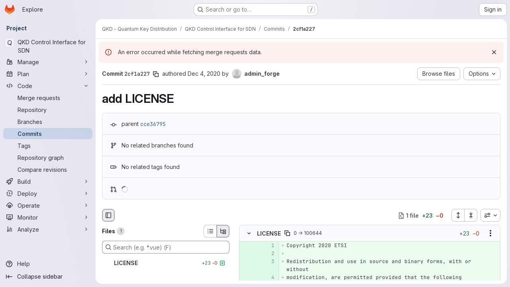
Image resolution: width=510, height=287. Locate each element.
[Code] (47, 85)
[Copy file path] (287, 233)
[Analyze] (47, 229)
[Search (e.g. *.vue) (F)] (166, 247)
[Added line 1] (268, 246)
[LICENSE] (166, 263)
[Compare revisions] (47, 169)
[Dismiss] (494, 52)
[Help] (47, 263)
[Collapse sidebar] (47, 276)
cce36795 (153, 124)
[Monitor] (47, 217)
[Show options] (490, 233)
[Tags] (47, 145)
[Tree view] (223, 231)
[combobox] (490, 215)
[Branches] (47, 121)
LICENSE (269, 233)
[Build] (47, 181)
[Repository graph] (47, 157)
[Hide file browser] (108, 215)
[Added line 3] (268, 262)
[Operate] (47, 205)
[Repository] (47, 109)
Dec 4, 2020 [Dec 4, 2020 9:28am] (204, 73)
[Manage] (47, 61)
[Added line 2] (268, 254)
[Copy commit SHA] (156, 74)
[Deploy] (47, 193)
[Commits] (47, 133)
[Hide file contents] (249, 233)
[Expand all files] (457, 215)
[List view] (210, 231)
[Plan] (47, 73)
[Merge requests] (47, 97)
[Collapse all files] (471, 215)
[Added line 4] (268, 278)
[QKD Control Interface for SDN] (47, 46)
